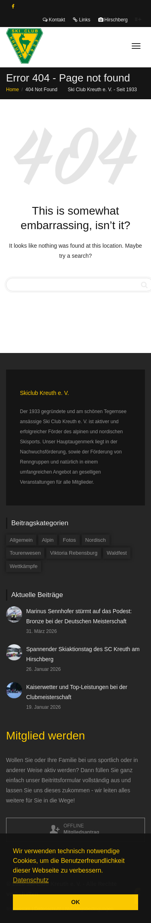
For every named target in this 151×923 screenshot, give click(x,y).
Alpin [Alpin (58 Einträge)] (48, 540)
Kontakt (54, 20)
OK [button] (75, 902)
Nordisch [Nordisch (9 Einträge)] (95, 540)
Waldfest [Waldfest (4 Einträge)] (117, 553)
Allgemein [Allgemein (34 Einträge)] (21, 540)
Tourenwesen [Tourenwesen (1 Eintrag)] (25, 553)
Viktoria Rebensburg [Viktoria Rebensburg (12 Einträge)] (73, 553)
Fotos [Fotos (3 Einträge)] (69, 540)
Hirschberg (113, 20)
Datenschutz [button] (31, 880)
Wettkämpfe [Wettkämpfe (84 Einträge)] (23, 566)
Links (81, 20)
